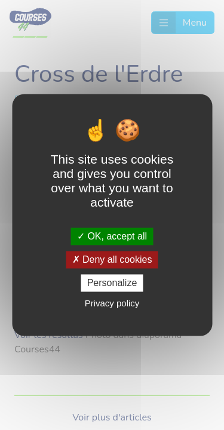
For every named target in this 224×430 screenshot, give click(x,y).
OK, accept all (112, 236)
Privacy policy (112, 304)
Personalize (112, 283)
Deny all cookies (112, 259)
